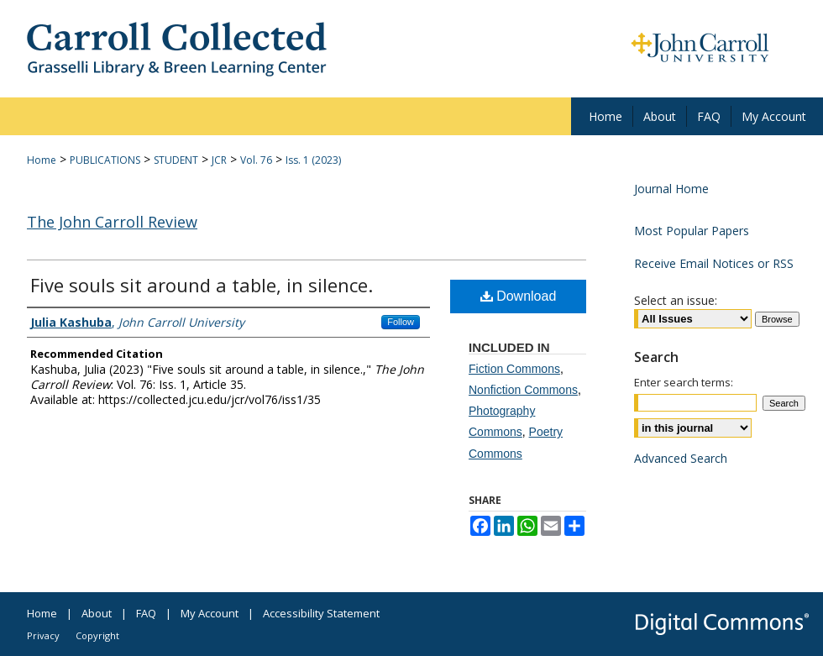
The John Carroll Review (112, 222)
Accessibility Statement (321, 613)
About (96, 613)
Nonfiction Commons (523, 389)
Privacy (43, 635)
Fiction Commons (514, 368)
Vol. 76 (256, 160)
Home (41, 160)
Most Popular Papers (691, 231)
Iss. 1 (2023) (313, 160)
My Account (210, 613)
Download (518, 296)
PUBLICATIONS (105, 160)
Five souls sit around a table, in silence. (201, 284)
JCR (219, 160)
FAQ (146, 613)
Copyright (97, 635)
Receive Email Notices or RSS (714, 263)
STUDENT (176, 160)
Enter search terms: (683, 382)
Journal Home (671, 189)
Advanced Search (680, 458)
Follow (400, 322)
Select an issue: (675, 300)
